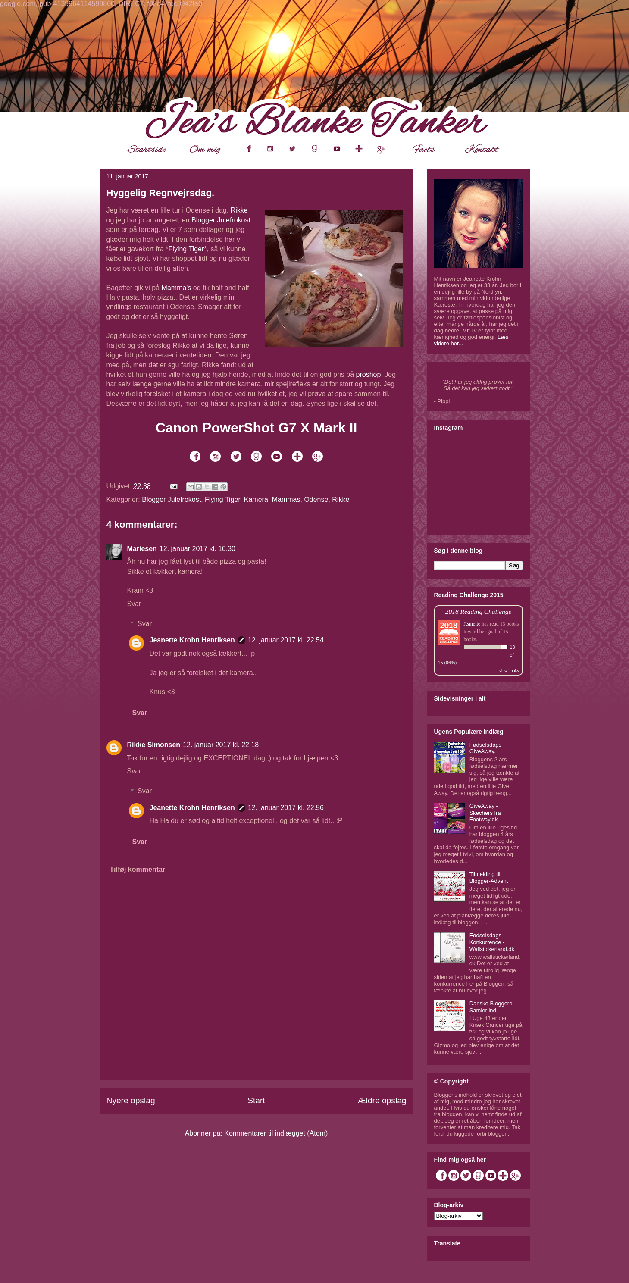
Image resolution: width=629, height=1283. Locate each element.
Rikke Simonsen (154, 744)
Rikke (239, 210)
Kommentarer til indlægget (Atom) (276, 1133)
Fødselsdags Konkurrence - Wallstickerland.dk (491, 942)
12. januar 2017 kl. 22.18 (221, 744)
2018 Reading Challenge (478, 611)
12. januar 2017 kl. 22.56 (286, 807)
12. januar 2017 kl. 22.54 (286, 640)
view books (509, 670)
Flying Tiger (186, 249)
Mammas (286, 499)
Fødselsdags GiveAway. (485, 748)
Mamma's (176, 287)
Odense (316, 499)
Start (256, 1100)
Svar (134, 603)
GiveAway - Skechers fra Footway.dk (485, 813)
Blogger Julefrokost (220, 220)
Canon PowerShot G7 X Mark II (256, 427)
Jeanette (472, 624)
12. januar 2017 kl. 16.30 (197, 548)
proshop (368, 374)
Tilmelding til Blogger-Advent (488, 877)
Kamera (256, 499)
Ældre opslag (381, 1100)
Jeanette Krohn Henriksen (192, 640)
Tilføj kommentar (138, 869)
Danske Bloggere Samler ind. (491, 1007)
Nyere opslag (130, 1100)
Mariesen (142, 548)
